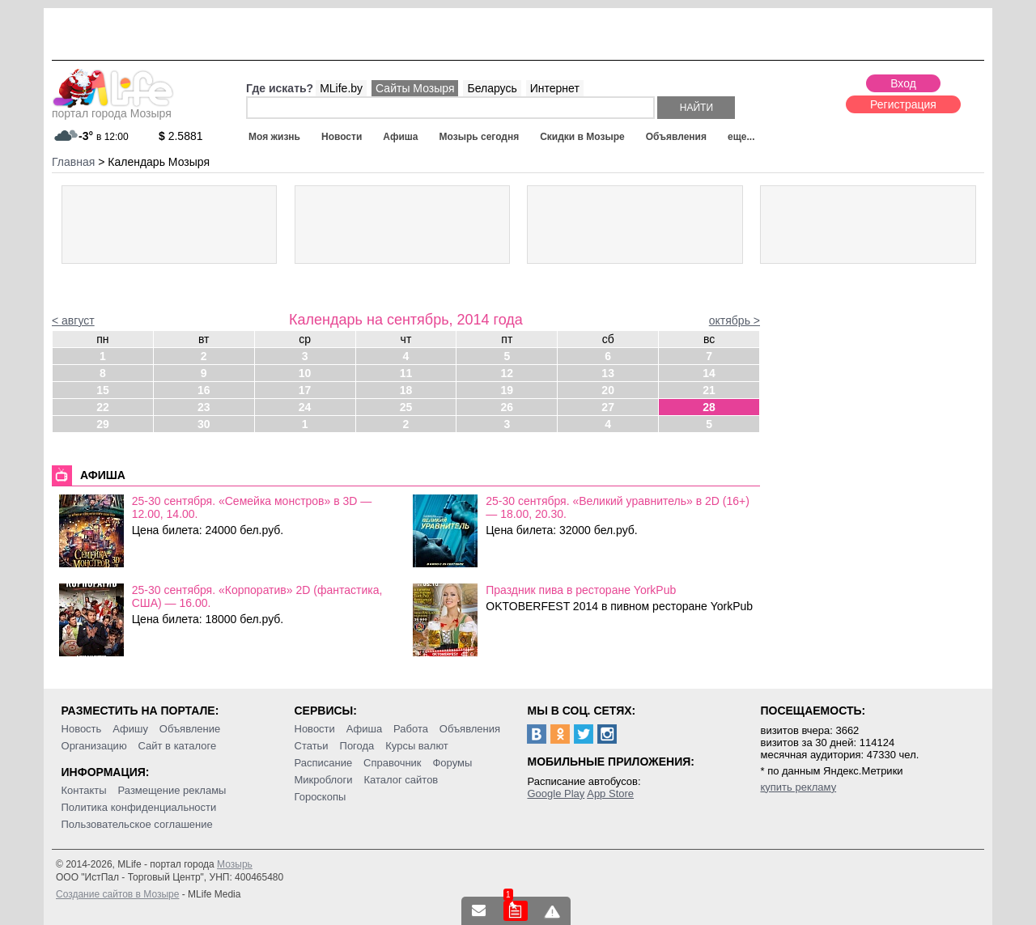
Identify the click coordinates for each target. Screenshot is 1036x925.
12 (507, 373)
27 (607, 407)
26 (507, 407)
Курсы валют (416, 746)
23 (203, 407)
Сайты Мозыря (415, 88)
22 (102, 407)
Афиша (400, 136)
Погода (357, 746)
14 (709, 373)
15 (102, 390)
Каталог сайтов (400, 780)
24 (305, 407)
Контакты (84, 790)
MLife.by (341, 88)
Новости (341, 136)
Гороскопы (320, 797)
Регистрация (903, 104)
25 (406, 407)
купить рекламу (798, 787)
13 (607, 373)
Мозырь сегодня (479, 136)
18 (406, 390)
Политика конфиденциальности (139, 807)
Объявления (676, 136)
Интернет (555, 88)
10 (305, 373)
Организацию (94, 746)
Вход (903, 83)
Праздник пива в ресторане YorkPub (581, 589)
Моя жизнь (274, 136)
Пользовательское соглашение (137, 824)
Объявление (189, 729)
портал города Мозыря (113, 108)
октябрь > (734, 320)
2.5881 (181, 135)
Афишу (130, 729)
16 (203, 390)
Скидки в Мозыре (582, 136)
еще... (741, 136)
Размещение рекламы (172, 790)
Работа (410, 729)
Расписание (324, 763)
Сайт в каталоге (177, 746)
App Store (610, 793)
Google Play (555, 793)
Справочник (392, 763)
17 (305, 390)
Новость (82, 729)
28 (709, 407)
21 (709, 390)
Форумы (452, 763)
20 (607, 390)
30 (203, 424)
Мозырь (235, 864)
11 (406, 373)
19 (507, 390)
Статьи (312, 746)
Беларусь (491, 88)
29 (102, 424)
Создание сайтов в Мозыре (117, 894)
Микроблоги (324, 780)
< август (73, 320)
